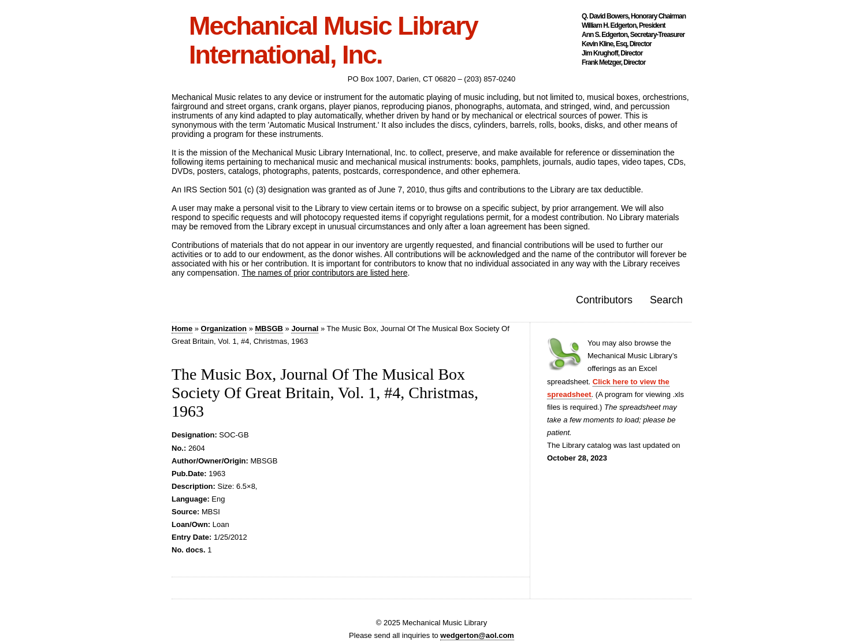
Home (182, 328)
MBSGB (269, 328)
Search (666, 300)
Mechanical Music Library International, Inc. (333, 40)
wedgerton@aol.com (477, 635)
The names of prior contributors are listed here (324, 272)
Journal (304, 328)
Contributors (604, 300)
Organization (224, 328)
